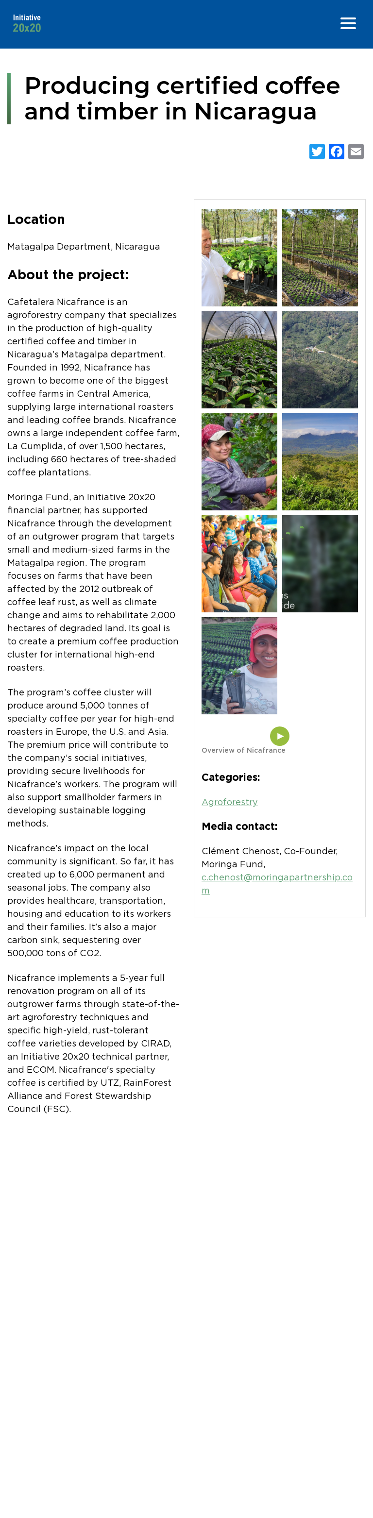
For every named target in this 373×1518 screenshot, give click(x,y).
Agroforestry (230, 803)
